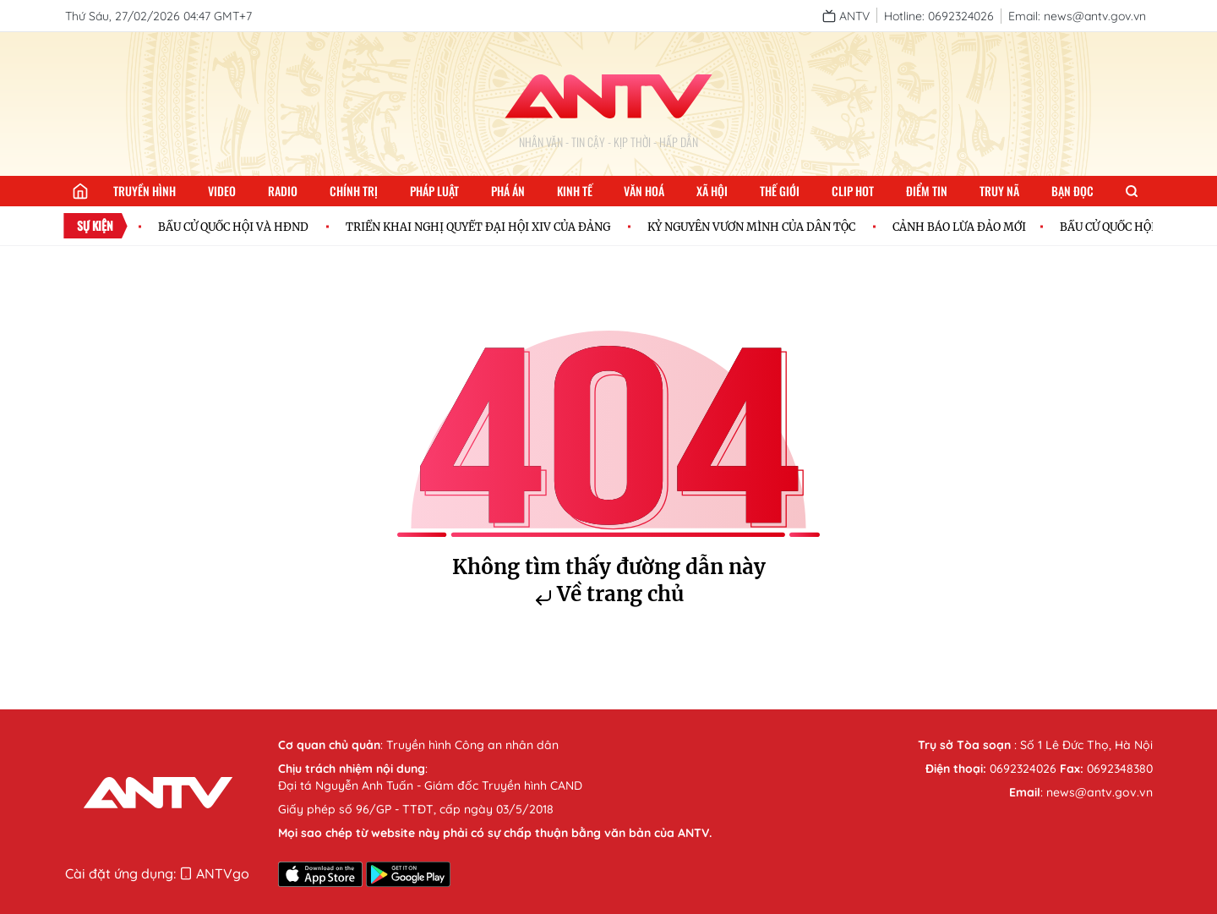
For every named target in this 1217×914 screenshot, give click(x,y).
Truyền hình (144, 191)
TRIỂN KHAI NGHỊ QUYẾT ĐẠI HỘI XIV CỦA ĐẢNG (478, 226)
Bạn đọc (1072, 191)
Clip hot (853, 191)
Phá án (508, 191)
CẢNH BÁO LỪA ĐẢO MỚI (959, 226)
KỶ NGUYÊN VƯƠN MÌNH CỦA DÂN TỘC (751, 226)
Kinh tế (574, 191)
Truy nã (999, 191)
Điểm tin (926, 191)
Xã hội (712, 191)
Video (222, 191)
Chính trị (354, 191)
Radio (282, 191)
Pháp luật (434, 191)
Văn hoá (644, 191)
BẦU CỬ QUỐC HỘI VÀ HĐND (233, 226)
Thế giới (780, 191)
